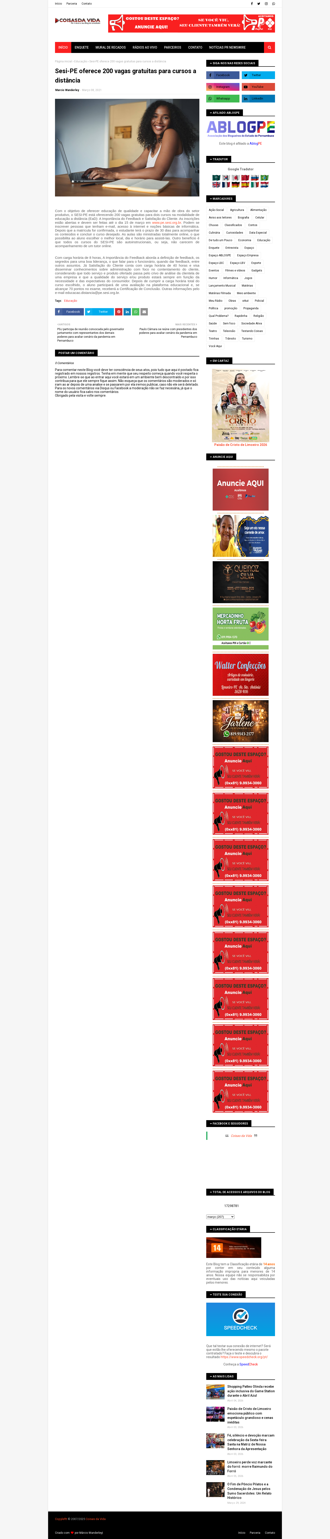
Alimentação (258, 210)
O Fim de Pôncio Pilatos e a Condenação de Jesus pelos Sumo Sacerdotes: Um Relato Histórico (249, 1491)
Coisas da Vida (241, 1136)
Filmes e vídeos (235, 270)
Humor (213, 278)
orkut (245, 300)
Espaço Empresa (247, 255)
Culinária (214, 232)
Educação (80, 61)
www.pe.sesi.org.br (166, 222)
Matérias (247, 285)
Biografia (243, 217)
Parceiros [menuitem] (172, 47)
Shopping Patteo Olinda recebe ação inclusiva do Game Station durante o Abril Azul (251, 1391)
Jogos (248, 278)
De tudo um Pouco (220, 240)
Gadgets (256, 270)
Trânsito (230, 338)
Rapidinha (241, 316)
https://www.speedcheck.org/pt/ (244, 1357)
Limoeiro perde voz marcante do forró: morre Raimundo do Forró (249, 1466)
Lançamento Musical (222, 285)
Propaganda (250, 308)
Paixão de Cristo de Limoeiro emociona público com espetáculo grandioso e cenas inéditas (250, 1415)
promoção (230, 308)
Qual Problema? (218, 316)
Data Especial (258, 232)
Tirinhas (214, 338)
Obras (232, 300)
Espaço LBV (237, 263)
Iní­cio (58, 3)
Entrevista (232, 247)
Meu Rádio (215, 300)
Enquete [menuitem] (82, 47)
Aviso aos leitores (220, 217)
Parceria (71, 3)
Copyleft (60, 1519)
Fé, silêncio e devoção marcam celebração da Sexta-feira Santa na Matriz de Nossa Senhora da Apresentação (251, 1442)
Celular (259, 217)
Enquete (214, 247)
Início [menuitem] (63, 47)
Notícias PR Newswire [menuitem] (227, 47)
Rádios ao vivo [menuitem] (145, 47)
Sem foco (229, 323)
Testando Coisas (252, 331)
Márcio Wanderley (90, 1532)
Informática (230, 278)
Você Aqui (215, 346)
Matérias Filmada (220, 293)
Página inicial (63, 61)
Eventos (214, 270)
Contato (87, 3)
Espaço (249, 247)
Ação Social (216, 210)
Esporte (256, 263)
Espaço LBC (216, 263)
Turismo (247, 338)
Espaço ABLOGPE (220, 255)
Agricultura (237, 210)
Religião (258, 316)
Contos (252, 225)
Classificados (233, 225)
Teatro (213, 331)
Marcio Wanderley (67, 90)
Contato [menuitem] (195, 47)
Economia (244, 240)
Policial (259, 300)
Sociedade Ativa (251, 323)
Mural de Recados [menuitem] (111, 47)
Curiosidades (234, 232)
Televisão (229, 331)
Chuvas (213, 225)
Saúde (213, 323)
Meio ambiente (246, 293)
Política (213, 308)
